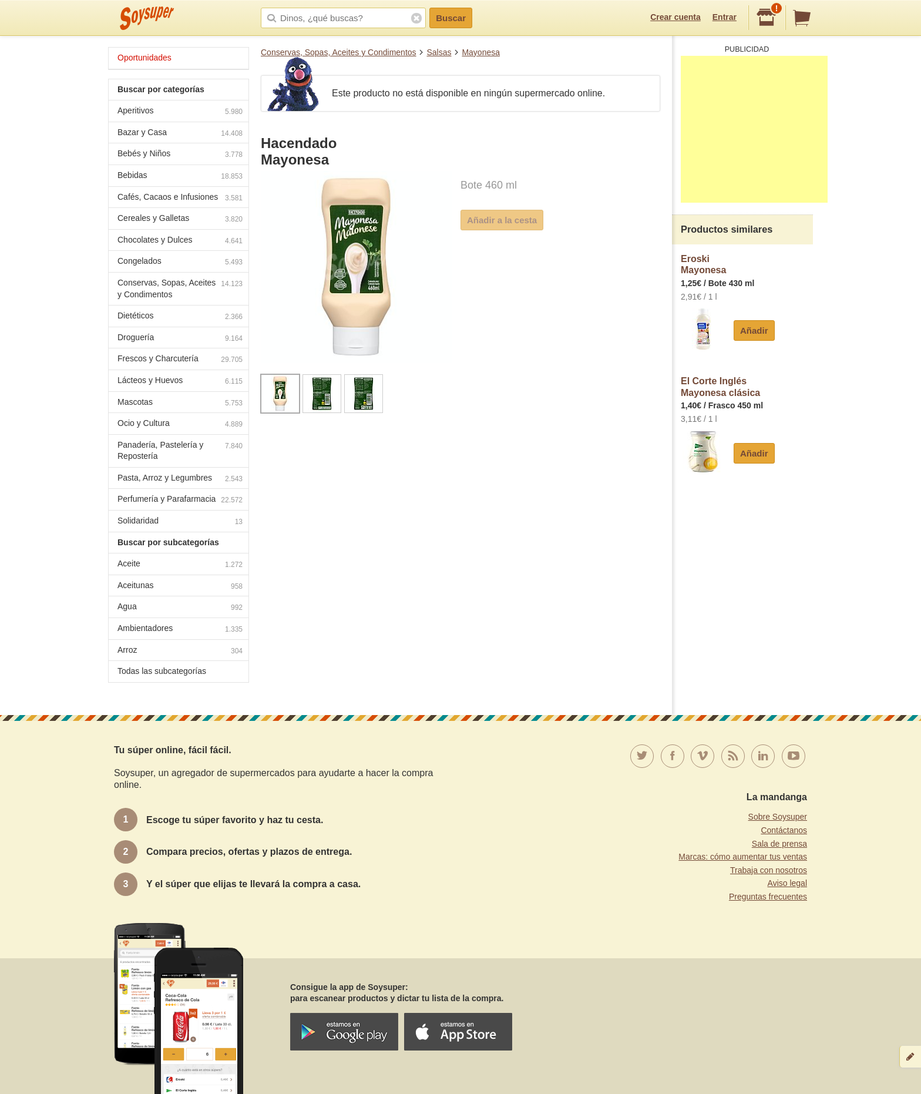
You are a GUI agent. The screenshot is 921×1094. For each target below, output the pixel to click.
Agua (180, 608)
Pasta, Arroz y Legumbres (180, 479)
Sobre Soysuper (777, 816)
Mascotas (180, 403)
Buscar (451, 18)
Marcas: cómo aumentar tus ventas (742, 856)
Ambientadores (180, 629)
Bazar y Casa (180, 133)
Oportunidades (144, 57)
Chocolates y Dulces (180, 241)
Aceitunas (180, 586)
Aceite (180, 565)
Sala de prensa (779, 843)
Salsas (438, 52)
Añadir (754, 330)
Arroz (180, 651)
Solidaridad (180, 522)
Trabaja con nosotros (768, 870)
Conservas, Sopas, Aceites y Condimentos (338, 52)
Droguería (180, 339)
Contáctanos (784, 830)
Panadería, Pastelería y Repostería (180, 450)
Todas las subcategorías (161, 671)
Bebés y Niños (180, 155)
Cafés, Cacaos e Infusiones (180, 198)
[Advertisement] (754, 129)
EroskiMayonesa (703, 265)
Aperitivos (180, 112)
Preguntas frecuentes (768, 896)
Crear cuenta (675, 17)
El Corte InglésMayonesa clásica (720, 387)
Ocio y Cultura (180, 424)
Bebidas (180, 176)
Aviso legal (787, 883)
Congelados (180, 262)
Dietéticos (180, 317)
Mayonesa (481, 52)
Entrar (724, 17)
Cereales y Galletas (180, 219)
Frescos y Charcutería (180, 360)
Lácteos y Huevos (180, 381)
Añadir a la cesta (502, 220)
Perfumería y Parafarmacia (180, 500)
